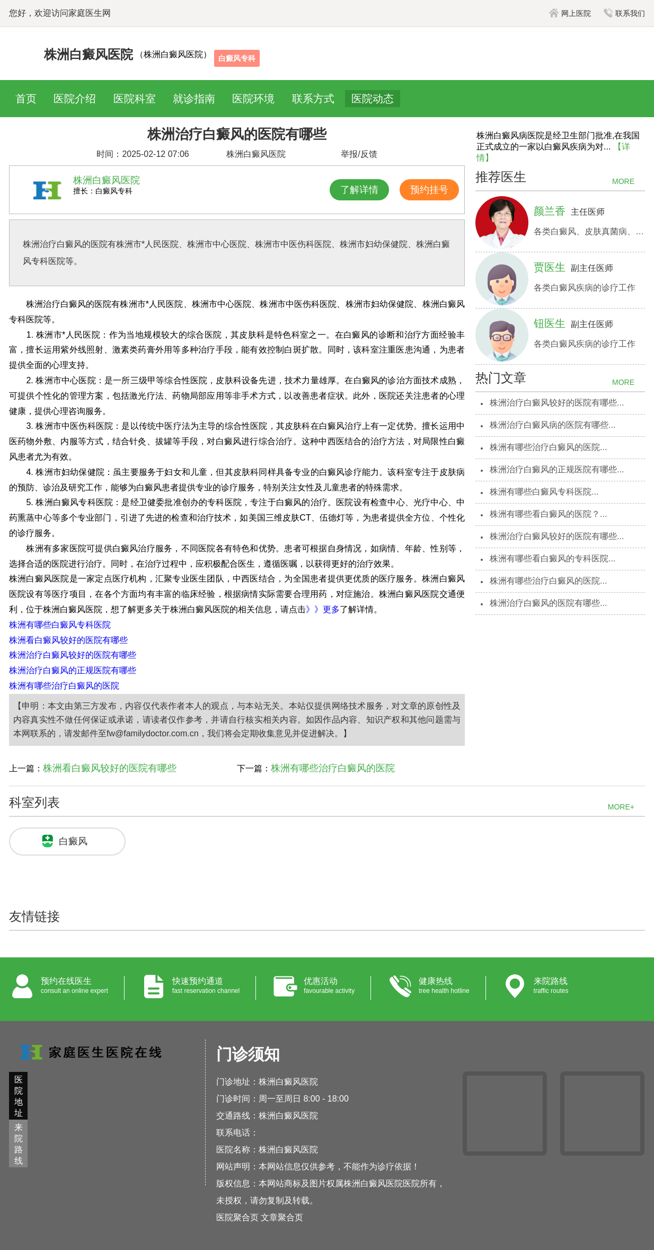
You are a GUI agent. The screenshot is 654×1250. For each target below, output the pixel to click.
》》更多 (323, 609)
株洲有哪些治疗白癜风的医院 (64, 685)
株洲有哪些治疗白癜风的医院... (548, 447)
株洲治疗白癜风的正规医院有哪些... (557, 469)
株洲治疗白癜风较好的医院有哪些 (72, 654)
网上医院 (570, 13)
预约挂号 (429, 189)
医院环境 (253, 98)
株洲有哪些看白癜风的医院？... (548, 513)
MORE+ (621, 807)
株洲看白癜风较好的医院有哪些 (68, 640)
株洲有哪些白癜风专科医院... (544, 491)
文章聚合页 (282, 1217)
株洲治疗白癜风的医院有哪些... (548, 603)
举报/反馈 (359, 154)
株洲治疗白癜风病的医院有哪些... (552, 424)
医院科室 (134, 98)
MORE (623, 181)
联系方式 (313, 98)
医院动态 (372, 98)
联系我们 (624, 13)
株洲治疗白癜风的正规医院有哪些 (72, 670)
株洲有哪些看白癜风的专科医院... (552, 558)
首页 (26, 98)
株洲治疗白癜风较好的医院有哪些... (557, 402)
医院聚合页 (237, 1217)
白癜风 (73, 841)
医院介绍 (75, 98)
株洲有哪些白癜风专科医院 (60, 624)
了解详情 (359, 189)
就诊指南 (194, 98)
